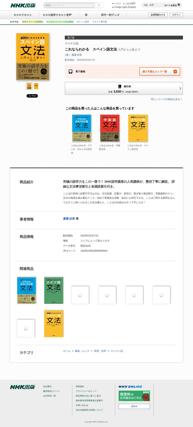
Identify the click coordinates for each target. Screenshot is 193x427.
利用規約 (80, 386)
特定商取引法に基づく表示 (88, 396)
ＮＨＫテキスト (23, 14)
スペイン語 (117, 351)
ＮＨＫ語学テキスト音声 (57, 14)
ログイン (176, 15)
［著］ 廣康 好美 (73, 54)
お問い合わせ (82, 405)
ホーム (66, 351)
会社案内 (47, 386)
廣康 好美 (69, 218)
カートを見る (172, 5)
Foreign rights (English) (125, 7)
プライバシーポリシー (86, 391)
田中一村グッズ (110, 14)
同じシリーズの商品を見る (167, 99)
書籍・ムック (82, 351)
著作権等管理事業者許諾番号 (89, 400)
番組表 (134, 406)
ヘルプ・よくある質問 (124, 3)
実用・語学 (100, 351)
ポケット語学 (83, 22)
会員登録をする (158, 15)
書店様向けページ (51, 391)
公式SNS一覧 (49, 396)
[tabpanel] (32, 58)
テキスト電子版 (99, 22)
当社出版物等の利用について (89, 410)
